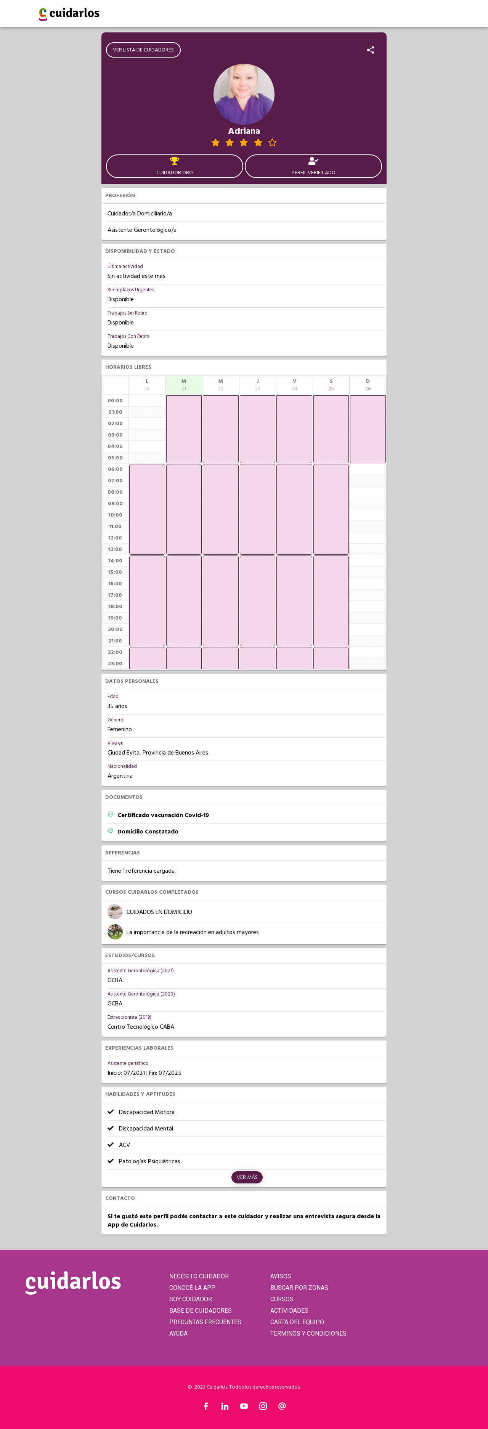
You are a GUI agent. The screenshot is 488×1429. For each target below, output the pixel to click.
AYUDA (178, 1333)
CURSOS (282, 1299)
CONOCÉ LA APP (192, 1287)
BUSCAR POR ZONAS (299, 1287)
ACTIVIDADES (289, 1310)
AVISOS (280, 1276)
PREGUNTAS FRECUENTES (205, 1322)
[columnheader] (147, 385)
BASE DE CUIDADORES (200, 1310)
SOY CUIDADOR (190, 1299)
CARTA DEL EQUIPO (297, 1322)
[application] (147, 509)
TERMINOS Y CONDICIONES (308, 1333)
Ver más (247, 1177)
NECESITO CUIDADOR (199, 1276)
